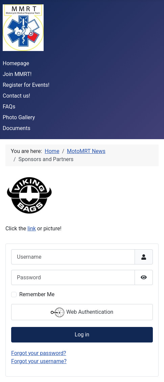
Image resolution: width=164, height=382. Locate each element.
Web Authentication (82, 312)
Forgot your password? (38, 353)
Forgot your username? (39, 361)
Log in (82, 334)
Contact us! (16, 96)
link (31, 228)
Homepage (16, 63)
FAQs (9, 106)
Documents (16, 128)
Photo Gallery (19, 117)
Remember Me (36, 294)
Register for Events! (26, 85)
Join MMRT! (17, 74)
